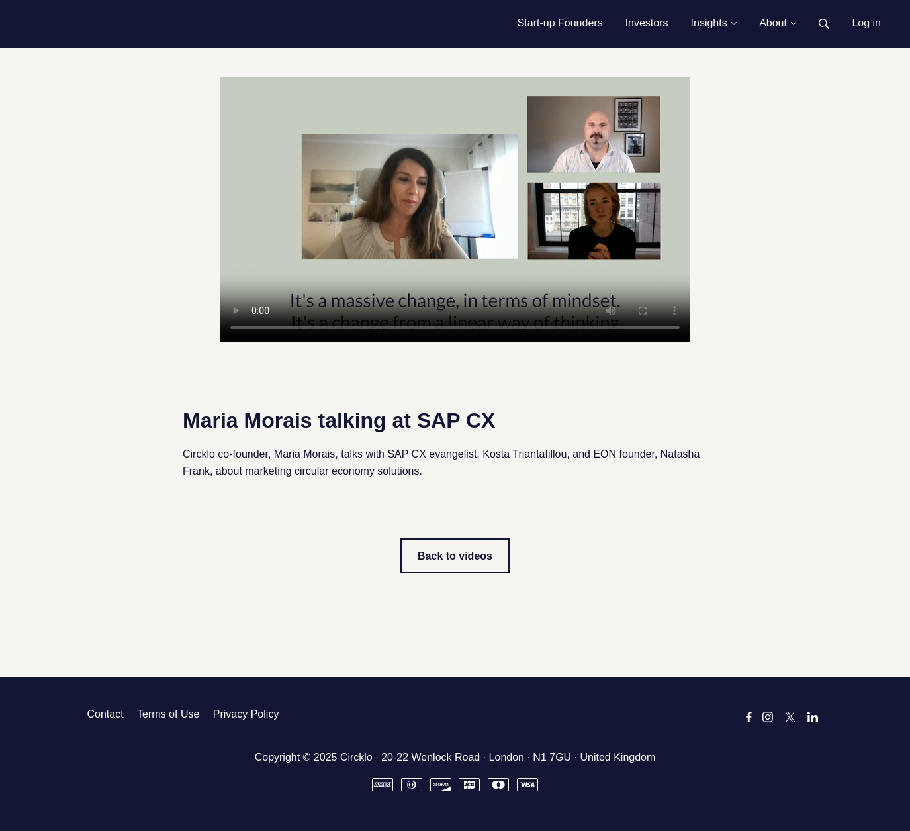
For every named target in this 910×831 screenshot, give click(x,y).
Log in (866, 22)
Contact (105, 714)
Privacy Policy (246, 714)
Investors (646, 22)
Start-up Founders (560, 22)
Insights (714, 22)
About (777, 22)
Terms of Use (168, 714)
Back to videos (455, 556)
